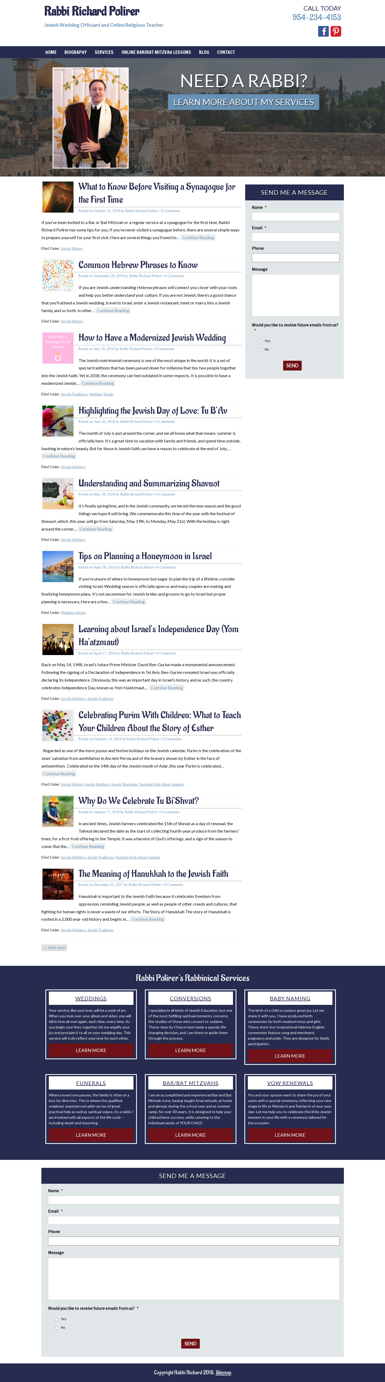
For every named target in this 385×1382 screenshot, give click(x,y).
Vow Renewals (290, 1083)
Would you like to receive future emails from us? (295, 327)
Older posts (54, 948)
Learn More (91, 1050)
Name (259, 207)
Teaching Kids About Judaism (161, 784)
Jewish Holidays (73, 467)
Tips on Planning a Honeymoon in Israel (145, 556)
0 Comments (170, 211)
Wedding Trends (101, 394)
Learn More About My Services (243, 102)
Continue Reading (198, 237)
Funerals (91, 1083)
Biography (75, 52)
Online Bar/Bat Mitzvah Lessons (156, 52)
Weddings (91, 998)
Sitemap (223, 1372)
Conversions (190, 998)
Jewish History (72, 249)
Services (104, 52)
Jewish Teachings (124, 784)
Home (51, 52)
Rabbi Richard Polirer (91, 11)
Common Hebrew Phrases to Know (138, 265)
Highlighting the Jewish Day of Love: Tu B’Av (153, 411)
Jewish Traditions (74, 394)
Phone (258, 248)
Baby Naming (290, 998)
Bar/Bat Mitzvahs (191, 1083)
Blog (204, 52)
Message (259, 269)
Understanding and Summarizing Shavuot (149, 483)
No (267, 349)
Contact (226, 52)
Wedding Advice (73, 613)
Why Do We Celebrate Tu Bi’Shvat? (139, 801)
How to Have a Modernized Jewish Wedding (152, 338)
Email (259, 227)
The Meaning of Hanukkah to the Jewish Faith (153, 874)
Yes (267, 340)
